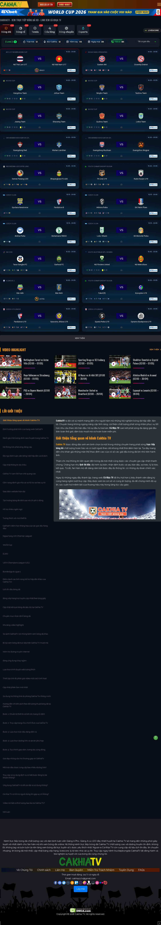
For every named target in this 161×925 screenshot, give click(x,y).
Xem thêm (80, 338)
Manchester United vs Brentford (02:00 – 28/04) (90, 392)
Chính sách (44, 869)
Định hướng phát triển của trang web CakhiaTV (23, 429)
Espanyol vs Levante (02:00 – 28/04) (146, 392)
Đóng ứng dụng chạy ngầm (15, 661)
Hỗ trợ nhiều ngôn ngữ (12, 509)
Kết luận (6, 812)
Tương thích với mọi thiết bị (14, 518)
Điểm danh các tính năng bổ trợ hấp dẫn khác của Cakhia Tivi (24, 580)
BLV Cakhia (52, 41)
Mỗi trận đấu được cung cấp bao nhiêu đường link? (24, 767)
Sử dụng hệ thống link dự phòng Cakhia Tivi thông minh (27, 696)
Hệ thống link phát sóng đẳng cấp (17, 447)
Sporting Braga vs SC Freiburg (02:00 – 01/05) (91, 361)
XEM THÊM (154, 349)
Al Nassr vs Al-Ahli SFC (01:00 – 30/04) (91, 377)
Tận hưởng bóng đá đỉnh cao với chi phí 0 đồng (23, 500)
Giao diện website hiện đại (14, 491)
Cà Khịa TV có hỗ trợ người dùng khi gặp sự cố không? (26, 794)
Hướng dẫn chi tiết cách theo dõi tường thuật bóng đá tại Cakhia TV (27, 705)
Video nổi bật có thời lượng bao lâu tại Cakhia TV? (24, 803)
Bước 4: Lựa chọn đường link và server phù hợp (23, 741)
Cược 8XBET (64, 4)
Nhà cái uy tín (46, 4)
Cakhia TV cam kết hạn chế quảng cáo (19, 474)
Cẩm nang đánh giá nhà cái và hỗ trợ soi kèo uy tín (24, 483)
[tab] (6, 30)
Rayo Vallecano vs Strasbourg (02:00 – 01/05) (36, 377)
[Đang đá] (39, 61)
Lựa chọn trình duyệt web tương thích (19, 669)
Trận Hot (30, 41)
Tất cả (117, 41)
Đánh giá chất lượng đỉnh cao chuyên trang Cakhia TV (26, 438)
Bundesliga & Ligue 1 (12, 572)
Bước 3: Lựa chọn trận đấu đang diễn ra (20, 732)
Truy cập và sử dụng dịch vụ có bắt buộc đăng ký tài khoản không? (25, 776)
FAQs (141, 869)
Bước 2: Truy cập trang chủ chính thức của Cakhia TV (25, 723)
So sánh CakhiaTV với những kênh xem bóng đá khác (25, 634)
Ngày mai (96, 41)
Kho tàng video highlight (13, 625)
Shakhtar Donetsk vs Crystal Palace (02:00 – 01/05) (145, 361)
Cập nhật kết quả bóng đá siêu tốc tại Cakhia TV (23, 607)
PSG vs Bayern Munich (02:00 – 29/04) (37, 392)
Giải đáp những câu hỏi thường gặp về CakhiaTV (23, 758)
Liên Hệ (60, 869)
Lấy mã (81, 889)
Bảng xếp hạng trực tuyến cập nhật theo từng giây (24, 598)
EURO (6, 554)
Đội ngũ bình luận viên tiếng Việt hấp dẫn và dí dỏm (25, 456)
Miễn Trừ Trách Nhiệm (100, 869)
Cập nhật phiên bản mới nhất (15, 687)
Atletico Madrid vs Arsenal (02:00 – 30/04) (144, 377)
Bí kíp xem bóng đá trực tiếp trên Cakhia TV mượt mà (26, 643)
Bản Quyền (76, 869)
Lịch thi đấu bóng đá (11, 589)
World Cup (7, 545)
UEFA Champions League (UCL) (16, 563)
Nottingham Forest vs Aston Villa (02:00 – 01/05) (36, 361)
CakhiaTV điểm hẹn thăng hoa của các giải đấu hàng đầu (25, 527)
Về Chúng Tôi (24, 869)
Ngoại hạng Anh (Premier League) (17, 536)
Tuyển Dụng (126, 869)
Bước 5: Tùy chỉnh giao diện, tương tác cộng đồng (24, 750)
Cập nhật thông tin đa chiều (15, 465)
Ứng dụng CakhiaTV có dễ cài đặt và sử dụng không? (25, 785)
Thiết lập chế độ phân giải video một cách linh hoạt (25, 678)
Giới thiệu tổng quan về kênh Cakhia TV (21, 420)
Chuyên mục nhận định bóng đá (17, 616)
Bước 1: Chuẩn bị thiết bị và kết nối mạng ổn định (24, 714)
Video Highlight (14, 349)
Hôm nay (74, 41)
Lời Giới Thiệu (12, 411)
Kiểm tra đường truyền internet (16, 652)
